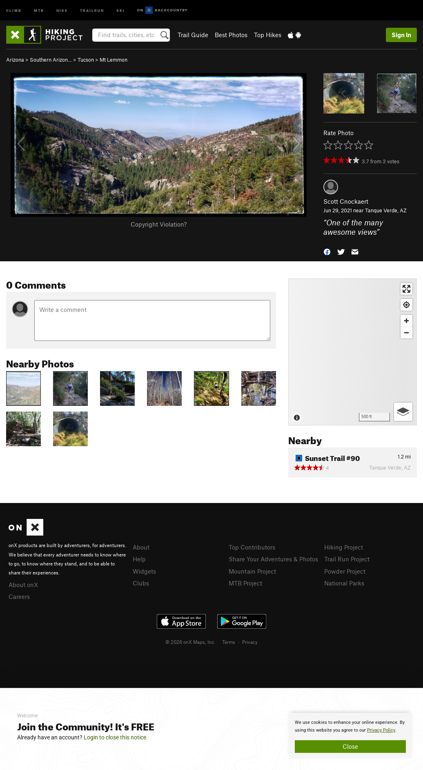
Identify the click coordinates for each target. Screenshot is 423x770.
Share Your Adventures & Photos (273, 559)
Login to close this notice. (116, 737)
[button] (327, 251)
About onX (23, 584)
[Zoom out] (406, 332)
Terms (228, 642)
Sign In (401, 34)
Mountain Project (252, 571)
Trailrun (92, 10)
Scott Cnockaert (345, 201)
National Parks (344, 583)
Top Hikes (267, 34)
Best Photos (231, 34)
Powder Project (344, 571)
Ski (120, 10)
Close (350, 746)
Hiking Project (343, 547)
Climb (14, 10)
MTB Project (245, 583)
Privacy (250, 642)
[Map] (352, 352)
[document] (350, 736)
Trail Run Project (347, 559)
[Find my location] (406, 305)
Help (139, 559)
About (141, 547)
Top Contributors (252, 547)
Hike (62, 10)
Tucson (86, 59)
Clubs (141, 583)
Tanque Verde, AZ (386, 210)
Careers (19, 596)
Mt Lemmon (113, 59)
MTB (39, 10)
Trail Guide (193, 34)
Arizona (15, 59)
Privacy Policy (381, 730)
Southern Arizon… (51, 59)
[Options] (403, 412)
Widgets (144, 571)
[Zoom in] (406, 321)
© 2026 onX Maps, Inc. (190, 642)
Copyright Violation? (159, 224)
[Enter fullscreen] (406, 289)
